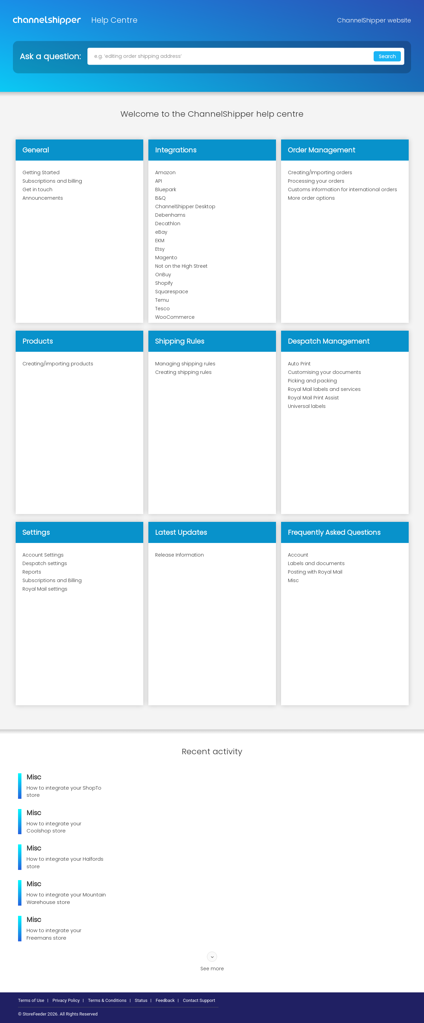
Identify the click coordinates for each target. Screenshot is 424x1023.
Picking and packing (312, 380)
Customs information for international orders (342, 189)
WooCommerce (175, 317)
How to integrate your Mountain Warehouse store (66, 898)
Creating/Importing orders (320, 172)
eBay (161, 232)
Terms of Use (31, 1000)
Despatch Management (329, 341)
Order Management (321, 150)
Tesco (162, 308)
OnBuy (163, 274)
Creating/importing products (57, 363)
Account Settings (43, 554)
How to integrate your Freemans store (54, 934)
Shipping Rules (179, 341)
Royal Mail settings (44, 588)
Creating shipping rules (183, 372)
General (35, 150)
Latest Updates (181, 532)
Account (298, 554)
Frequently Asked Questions (334, 532)
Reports (31, 571)
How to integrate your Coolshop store (54, 827)
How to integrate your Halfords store (65, 862)
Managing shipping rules (185, 363)
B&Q (160, 198)
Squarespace (171, 291)
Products (37, 341)
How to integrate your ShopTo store (64, 791)
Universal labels (307, 406)
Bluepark (165, 189)
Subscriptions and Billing (52, 580)
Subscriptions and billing (52, 181)
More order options (311, 198)
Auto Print (299, 363)
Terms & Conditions (107, 1000)
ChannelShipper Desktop (185, 206)
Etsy (160, 249)
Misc (293, 580)
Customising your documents (324, 372)
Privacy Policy (66, 1000)
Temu (162, 300)
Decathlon (167, 223)
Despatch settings (44, 563)
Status (141, 1000)
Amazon (165, 172)
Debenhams (170, 215)
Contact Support (199, 1000)
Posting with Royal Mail (315, 571)
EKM (159, 240)
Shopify (164, 283)
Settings (36, 532)
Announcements (42, 198)
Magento (166, 257)
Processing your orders (316, 181)
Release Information (179, 554)
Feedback (165, 1000)
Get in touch (37, 189)
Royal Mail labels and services (324, 389)
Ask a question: (50, 56)
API (158, 181)
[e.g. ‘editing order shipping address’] (245, 56)
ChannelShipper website (374, 20)
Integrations (175, 150)
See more (212, 968)
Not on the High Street (181, 266)
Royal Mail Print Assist (313, 397)
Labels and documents (316, 563)
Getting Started (41, 172)
